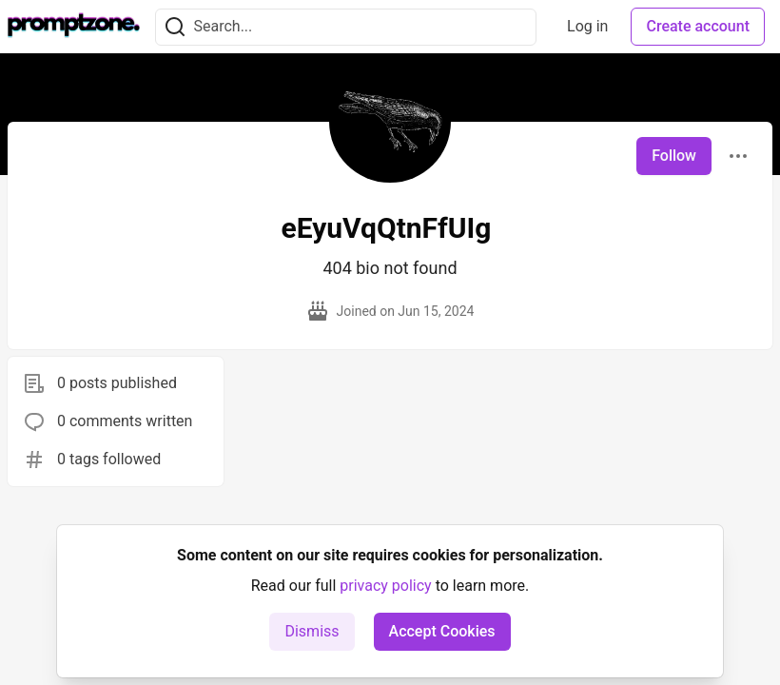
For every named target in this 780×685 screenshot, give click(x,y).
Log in (587, 26)
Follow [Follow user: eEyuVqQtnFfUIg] (674, 156)
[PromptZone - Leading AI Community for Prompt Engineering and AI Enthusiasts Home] (74, 27)
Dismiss (311, 631)
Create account (698, 26)
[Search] (175, 27)
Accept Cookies (442, 631)
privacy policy (385, 586)
